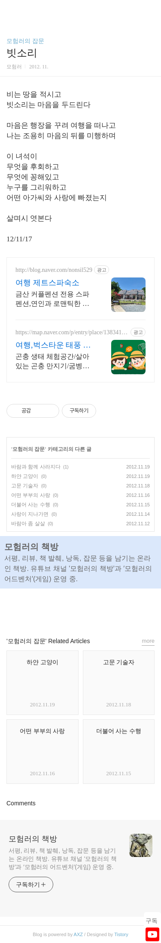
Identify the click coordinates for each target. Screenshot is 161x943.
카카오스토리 (80, 608)
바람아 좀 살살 (28, 524)
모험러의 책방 (33, 839)
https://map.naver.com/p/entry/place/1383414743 (71, 332)
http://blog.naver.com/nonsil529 (53, 270)
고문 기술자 (24, 486)
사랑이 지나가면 (30, 514)
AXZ (78, 934)
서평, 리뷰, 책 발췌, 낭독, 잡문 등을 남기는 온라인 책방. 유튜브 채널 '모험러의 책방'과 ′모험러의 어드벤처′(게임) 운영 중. (63, 858)
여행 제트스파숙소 (47, 282)
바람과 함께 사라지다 (36, 467)
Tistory (121, 934)
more (148, 641)
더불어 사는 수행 (30, 505)
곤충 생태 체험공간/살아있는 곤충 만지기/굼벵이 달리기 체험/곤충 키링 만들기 (53, 362)
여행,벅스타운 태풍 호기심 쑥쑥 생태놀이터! (53, 345)
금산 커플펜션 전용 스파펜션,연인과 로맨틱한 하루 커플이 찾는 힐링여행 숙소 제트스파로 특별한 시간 (52, 299)
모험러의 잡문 (25, 40)
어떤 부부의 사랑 (30, 495)
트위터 (100, 608)
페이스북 (61, 608)
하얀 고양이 (24, 476)
